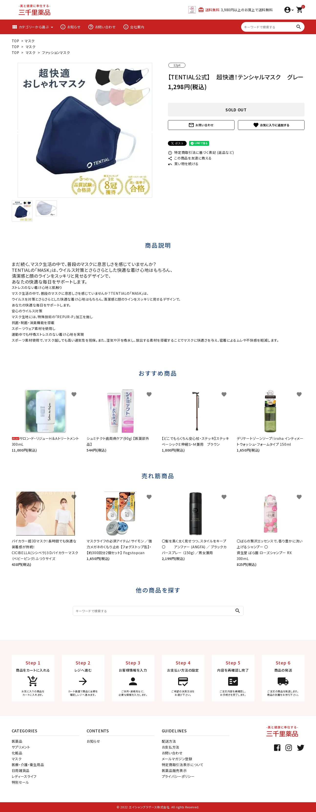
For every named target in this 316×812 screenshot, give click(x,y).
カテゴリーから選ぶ (30, 27)
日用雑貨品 (21, 770)
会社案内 (133, 27)
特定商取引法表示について (183, 764)
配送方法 (169, 741)
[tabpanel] (85, 130)
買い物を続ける (183, 163)
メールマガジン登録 (177, 758)
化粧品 (17, 752)
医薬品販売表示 (174, 770)
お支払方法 (171, 747)
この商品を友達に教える (190, 158)
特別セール (20, 782)
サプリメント (21, 747)
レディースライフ (24, 776)
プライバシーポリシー (178, 776)
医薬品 (17, 741)
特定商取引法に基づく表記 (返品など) (201, 152)
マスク (30, 40)
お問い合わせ (102, 27)
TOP (15, 40)
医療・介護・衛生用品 (28, 764)
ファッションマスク (56, 52)
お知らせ (70, 27)
